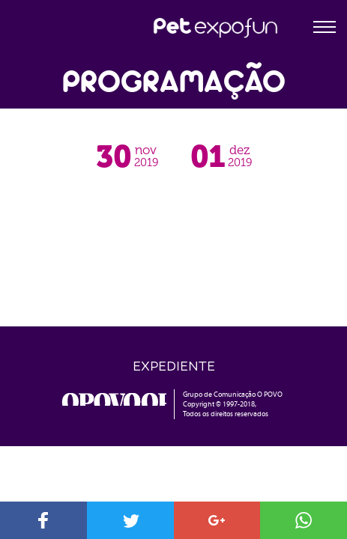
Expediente (174, 365)
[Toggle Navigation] (324, 23)
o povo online (113, 399)
